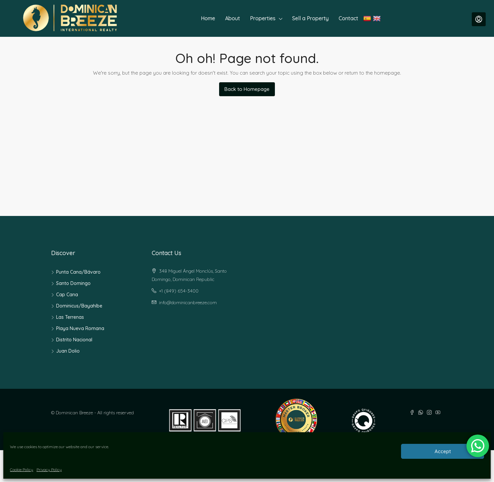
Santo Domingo (73, 283)
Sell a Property (310, 18)
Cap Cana (67, 295)
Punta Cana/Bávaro (78, 272)
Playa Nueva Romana (80, 328)
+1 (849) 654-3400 (179, 291)
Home (208, 18)
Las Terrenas (70, 317)
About (232, 18)
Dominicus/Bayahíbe (79, 306)
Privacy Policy (49, 469)
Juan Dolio (68, 351)
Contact (348, 18)
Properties (263, 18)
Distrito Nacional (74, 340)
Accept (443, 451)
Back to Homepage (247, 89)
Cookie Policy (21, 469)
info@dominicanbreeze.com (188, 303)
